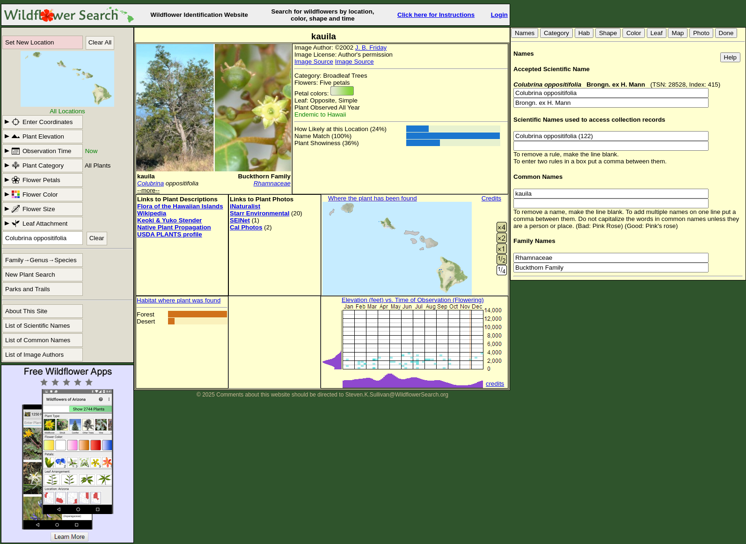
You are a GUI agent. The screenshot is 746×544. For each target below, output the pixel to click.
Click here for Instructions (436, 14)
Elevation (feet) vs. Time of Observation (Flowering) (413, 299)
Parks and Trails (27, 289)
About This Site (26, 311)
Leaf (657, 33)
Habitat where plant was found (178, 300)
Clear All (100, 42)
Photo (701, 33)
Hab (584, 33)
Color (633, 33)
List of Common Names (37, 340)
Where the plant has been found (372, 198)
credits (495, 383)
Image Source (313, 61)
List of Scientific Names (37, 325)
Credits (491, 198)
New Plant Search (30, 274)
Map (678, 33)
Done (726, 33)
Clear (96, 238)
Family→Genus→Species (41, 260)
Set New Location (29, 42)
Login (499, 14)
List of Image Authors (34, 354)
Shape (608, 33)
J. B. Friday (371, 47)
